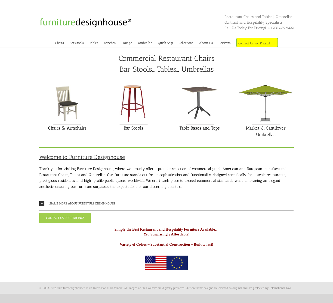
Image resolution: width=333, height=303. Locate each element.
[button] (166, 204)
